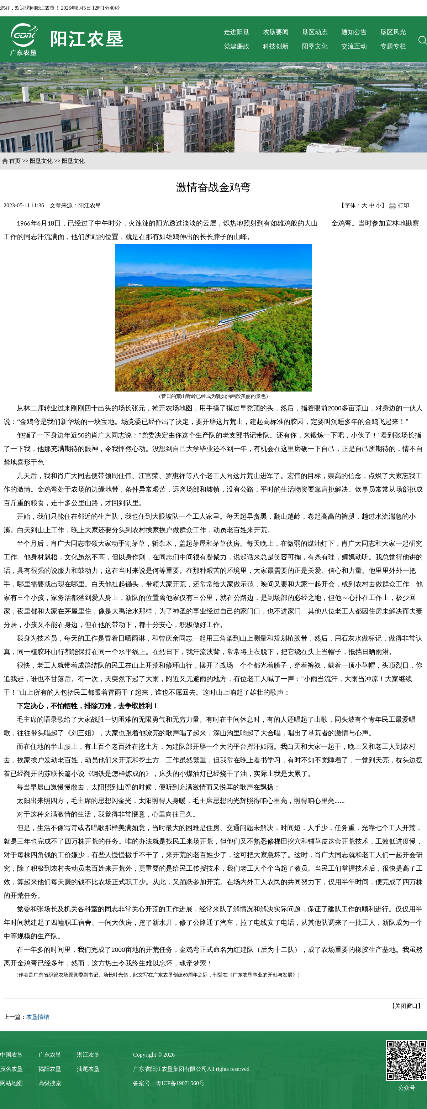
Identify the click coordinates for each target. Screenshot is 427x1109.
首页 (15, 161)
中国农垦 (11, 1055)
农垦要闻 (276, 32)
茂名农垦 (11, 1069)
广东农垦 (49, 1055)
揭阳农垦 (49, 1069)
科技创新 (276, 46)
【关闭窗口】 (406, 1006)
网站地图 (11, 1083)
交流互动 (354, 46)
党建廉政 (236, 46)
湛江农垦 (88, 1055)
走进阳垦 (236, 32)
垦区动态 (315, 32)
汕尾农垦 (88, 1069)
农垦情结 (37, 1017)
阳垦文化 (315, 46)
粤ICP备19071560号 (180, 1083)
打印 (399, 205)
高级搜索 (49, 1083)
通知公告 (354, 32)
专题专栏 (393, 46)
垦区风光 (393, 32)
